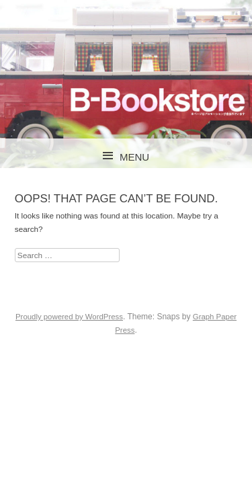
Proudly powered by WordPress (69, 317)
